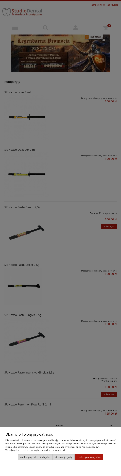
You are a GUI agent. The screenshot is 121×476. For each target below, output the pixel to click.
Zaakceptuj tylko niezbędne (35, 457)
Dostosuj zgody (64, 457)
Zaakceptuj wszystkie (89, 457)
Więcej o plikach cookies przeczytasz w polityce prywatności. (35, 450)
